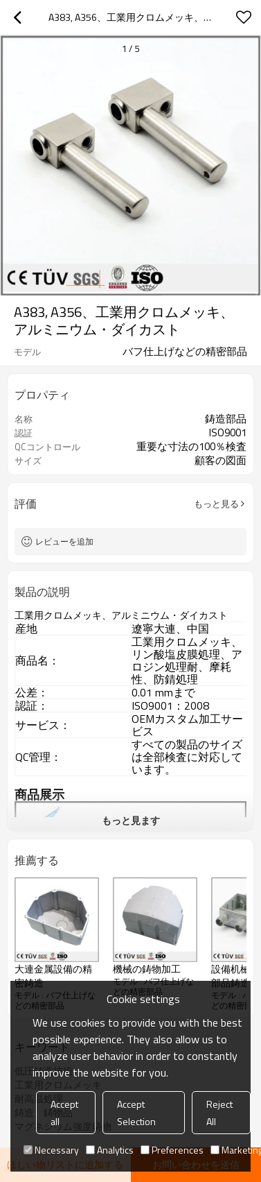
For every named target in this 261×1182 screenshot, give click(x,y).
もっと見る (216, 504)
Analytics (110, 1149)
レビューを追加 (64, 541)
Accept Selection (136, 1113)
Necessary (51, 1149)
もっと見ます (131, 820)
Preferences (172, 1149)
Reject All (219, 1113)
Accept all (64, 1113)
